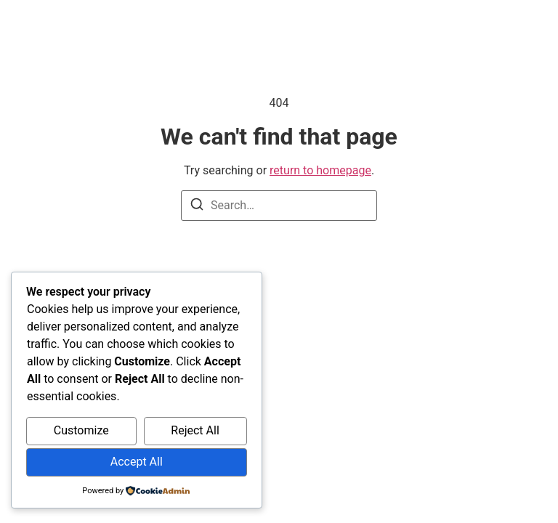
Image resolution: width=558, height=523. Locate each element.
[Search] (197, 206)
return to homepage (320, 170)
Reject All (195, 430)
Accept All (136, 462)
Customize (81, 430)
